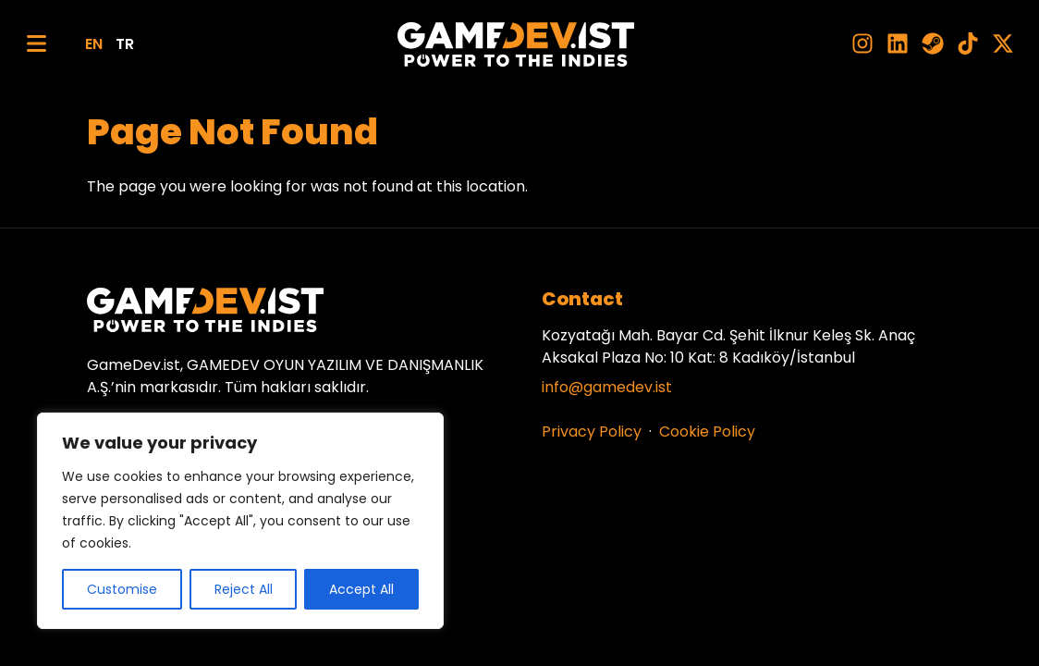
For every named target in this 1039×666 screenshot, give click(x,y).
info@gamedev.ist (607, 387)
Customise (122, 589)
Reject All (243, 589)
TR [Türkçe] (125, 44)
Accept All (361, 589)
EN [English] (94, 44)
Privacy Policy (592, 431)
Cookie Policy (707, 431)
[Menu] (36, 44)
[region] (240, 521)
